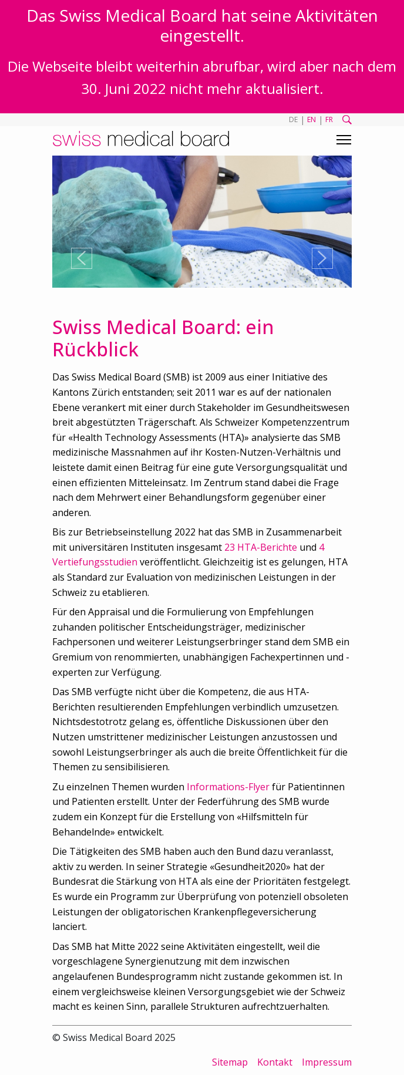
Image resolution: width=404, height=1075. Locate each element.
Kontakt (274, 1062)
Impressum (327, 1062)
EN (311, 119)
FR (329, 119)
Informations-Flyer (228, 786)
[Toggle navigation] (343, 139)
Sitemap (230, 1062)
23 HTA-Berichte (260, 547)
